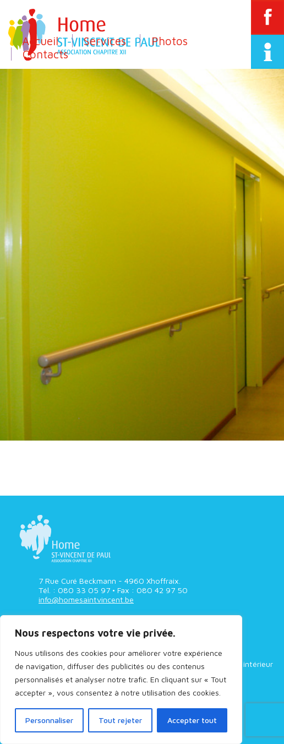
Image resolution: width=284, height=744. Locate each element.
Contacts (45, 54)
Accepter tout (192, 720)
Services (105, 40)
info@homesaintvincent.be (86, 599)
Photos (169, 40)
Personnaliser (49, 720)
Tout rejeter (120, 720)
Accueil (40, 40)
